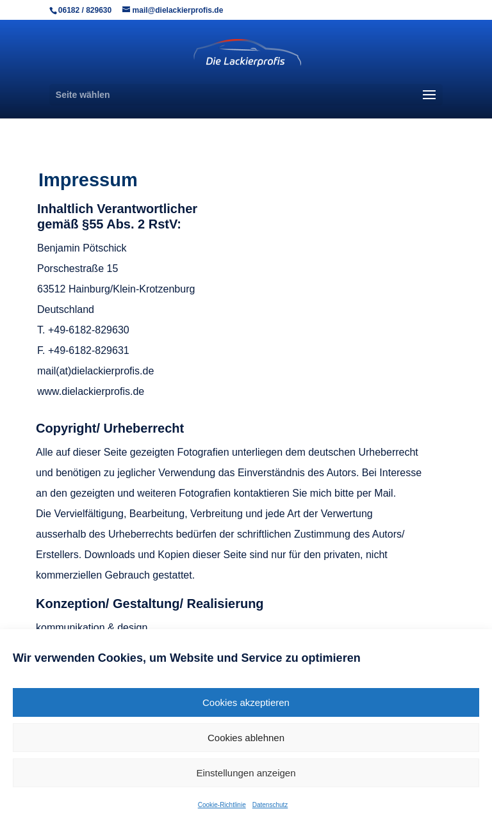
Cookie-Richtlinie (222, 804)
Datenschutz (270, 804)
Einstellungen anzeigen (245, 772)
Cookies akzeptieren (246, 702)
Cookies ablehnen (246, 737)
